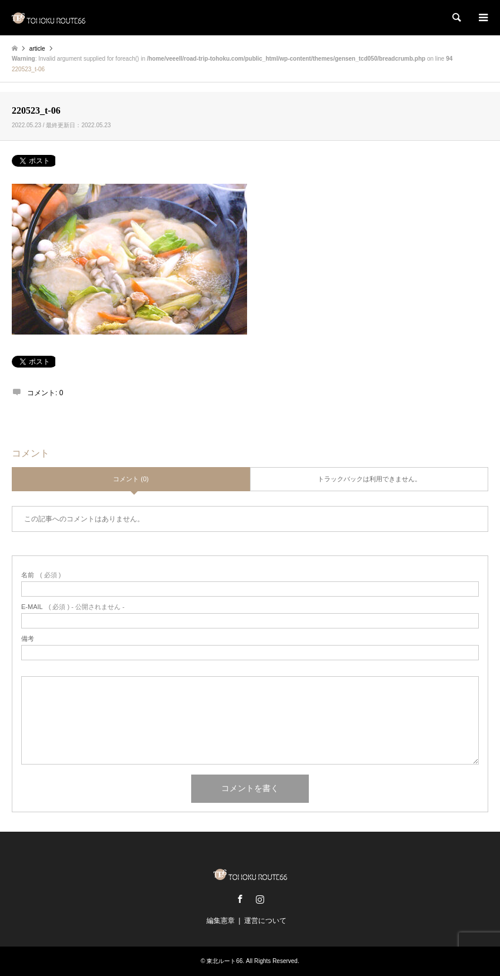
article (37, 48)
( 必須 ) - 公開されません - (73, 607)
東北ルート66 (224, 961)
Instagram (260, 899)
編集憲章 (220, 921)
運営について (265, 921)
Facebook (240, 899)
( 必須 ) (41, 575)
